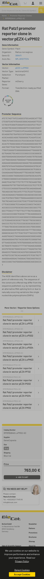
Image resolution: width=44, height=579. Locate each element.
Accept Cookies (22, 574)
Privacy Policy (22, 561)
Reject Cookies (22, 570)
